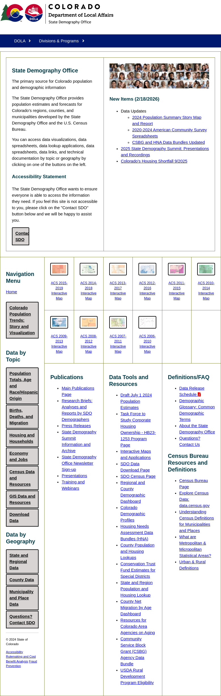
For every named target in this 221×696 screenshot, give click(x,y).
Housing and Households (22, 438)
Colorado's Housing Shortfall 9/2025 (154, 161)
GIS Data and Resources (22, 499)
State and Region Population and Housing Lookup (137, 588)
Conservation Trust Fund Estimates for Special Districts (138, 570)
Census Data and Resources (22, 478)
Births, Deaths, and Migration (21, 416)
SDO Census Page (138, 476)
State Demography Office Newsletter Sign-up (79, 463)
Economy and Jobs (18, 456)
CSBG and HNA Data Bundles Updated (168, 142)
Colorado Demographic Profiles (133, 513)
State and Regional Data (18, 561)
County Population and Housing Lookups (138, 551)
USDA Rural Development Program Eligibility (137, 676)
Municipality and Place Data (21, 597)
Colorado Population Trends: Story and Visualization (22, 320)
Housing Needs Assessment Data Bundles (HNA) (137, 532)
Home (11, 292)
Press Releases (76, 425)
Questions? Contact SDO (22, 619)
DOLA (22, 41)
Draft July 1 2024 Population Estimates (136, 401)
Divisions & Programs (61, 41)
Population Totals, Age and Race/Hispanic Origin (23, 386)
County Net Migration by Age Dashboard (136, 607)
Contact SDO (22, 236)
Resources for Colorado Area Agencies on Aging (138, 626)
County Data (21, 579)
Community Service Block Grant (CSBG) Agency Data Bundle (134, 651)
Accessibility (14, 652)
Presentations (74, 475)
